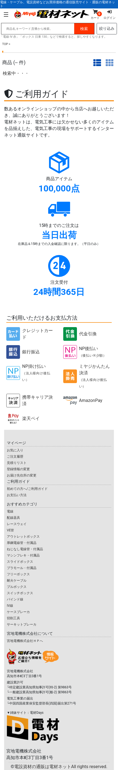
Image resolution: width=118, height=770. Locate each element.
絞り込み (106, 28)
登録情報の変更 (18, 469)
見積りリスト (17, 463)
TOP (5, 44)
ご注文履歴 (15, 456)
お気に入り (15, 450)
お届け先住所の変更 (21, 475)
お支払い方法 (17, 495)
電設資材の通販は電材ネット (60, 766)
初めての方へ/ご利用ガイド (27, 489)
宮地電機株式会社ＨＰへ (25, 641)
